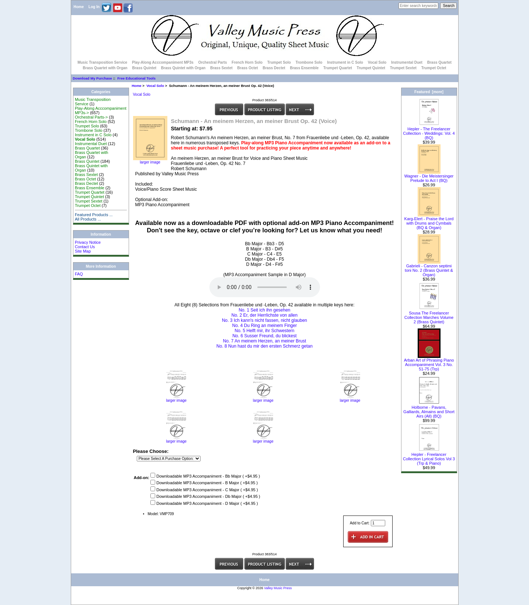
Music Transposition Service (102, 62)
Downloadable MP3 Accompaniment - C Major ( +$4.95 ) (207, 490)
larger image (176, 398)
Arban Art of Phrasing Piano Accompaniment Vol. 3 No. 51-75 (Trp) (429, 362)
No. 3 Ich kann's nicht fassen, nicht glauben (264, 320)
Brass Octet (247, 68)
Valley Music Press (278, 588)
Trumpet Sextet (403, 68)
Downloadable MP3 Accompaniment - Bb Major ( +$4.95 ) (208, 476)
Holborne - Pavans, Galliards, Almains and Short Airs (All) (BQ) (429, 409)
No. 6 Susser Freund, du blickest (264, 335)
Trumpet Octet (433, 68)
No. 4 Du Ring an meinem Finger (264, 325)
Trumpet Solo (279, 62)
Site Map (83, 251)
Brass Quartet (439, 62)
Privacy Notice (88, 242)
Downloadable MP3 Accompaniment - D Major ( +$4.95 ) (207, 503)
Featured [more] (428, 92)
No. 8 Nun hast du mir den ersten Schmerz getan (264, 346)
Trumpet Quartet (337, 68)
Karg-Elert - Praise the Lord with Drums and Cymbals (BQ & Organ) (429, 221)
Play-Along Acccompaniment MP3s (163, 62)
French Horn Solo (247, 62)
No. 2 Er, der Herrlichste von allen (264, 315)
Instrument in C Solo (345, 62)
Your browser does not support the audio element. (264, 287)
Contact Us (85, 247)
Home (79, 7)
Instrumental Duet (406, 62)
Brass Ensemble (304, 68)
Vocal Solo (155, 86)
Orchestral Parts (212, 62)
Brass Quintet (144, 68)
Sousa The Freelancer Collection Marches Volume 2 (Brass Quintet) (428, 315)
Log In (94, 7)
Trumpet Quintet (371, 68)
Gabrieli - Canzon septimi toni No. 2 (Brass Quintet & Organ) (429, 268)
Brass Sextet (221, 68)
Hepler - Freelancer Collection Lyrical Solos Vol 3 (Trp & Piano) (429, 457)
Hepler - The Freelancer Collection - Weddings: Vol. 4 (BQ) (429, 131)
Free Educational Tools (136, 78)
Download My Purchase (92, 78)
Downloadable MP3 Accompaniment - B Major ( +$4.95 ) (207, 483)
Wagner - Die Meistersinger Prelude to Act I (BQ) (428, 176)
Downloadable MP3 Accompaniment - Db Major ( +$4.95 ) (208, 497)
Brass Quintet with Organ (183, 68)
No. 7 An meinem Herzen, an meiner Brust (264, 341)
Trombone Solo (309, 62)
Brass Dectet (273, 68)
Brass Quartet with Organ (105, 68)
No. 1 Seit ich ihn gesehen (264, 310)
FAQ (79, 274)
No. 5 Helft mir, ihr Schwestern (264, 330)
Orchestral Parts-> (91, 117)
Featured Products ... (94, 214)
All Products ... (88, 219)
